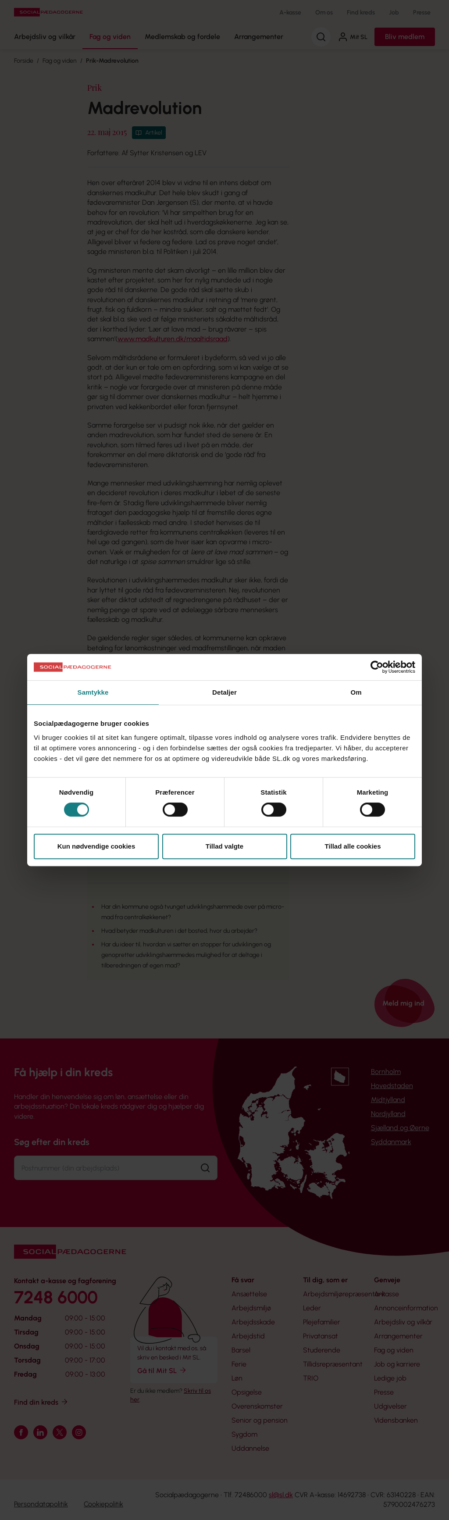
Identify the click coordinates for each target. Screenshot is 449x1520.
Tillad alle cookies (352, 846)
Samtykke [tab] (93, 692)
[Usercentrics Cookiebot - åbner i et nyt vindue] (377, 667)
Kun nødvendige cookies (96, 846)
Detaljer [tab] (224, 692)
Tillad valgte (224, 846)
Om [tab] (355, 692)
